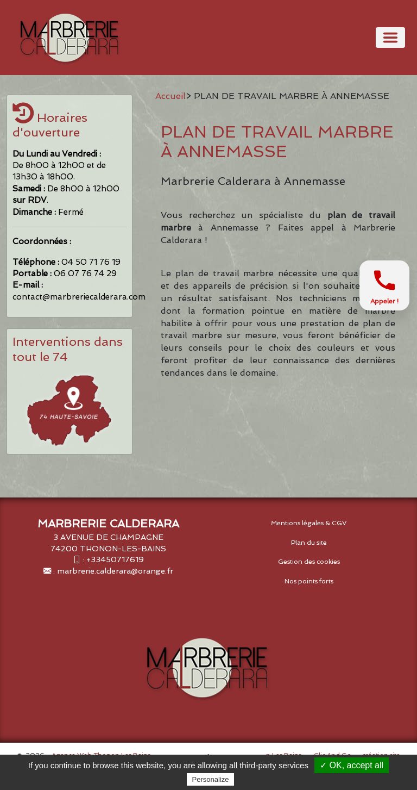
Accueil (170, 96)
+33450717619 (115, 559)
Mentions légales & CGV (309, 523)
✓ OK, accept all (351, 765)
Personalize (210, 779)
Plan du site (309, 542)
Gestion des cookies (309, 561)
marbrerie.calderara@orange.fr (115, 570)
